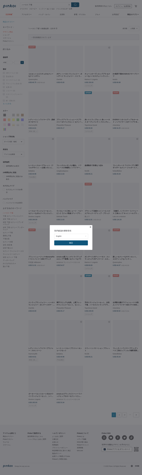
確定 (71, 243)
